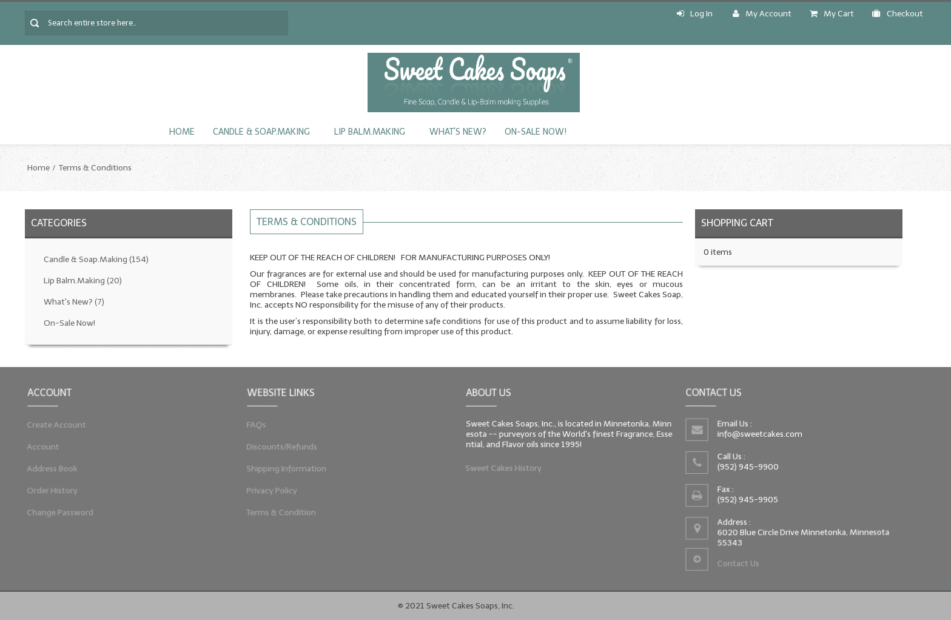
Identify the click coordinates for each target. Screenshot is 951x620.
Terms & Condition (278, 515)
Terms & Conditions (95, 168)
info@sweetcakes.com (758, 433)
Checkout (897, 13)
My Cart (832, 13)
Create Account (54, 423)
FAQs (252, 423)
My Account (762, 13)
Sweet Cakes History (501, 469)
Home (182, 132)
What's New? (457, 132)
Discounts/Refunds (279, 446)
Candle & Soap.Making (261, 132)
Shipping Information (284, 469)
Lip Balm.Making (369, 132)
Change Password (57, 515)
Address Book (49, 469)
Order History (49, 492)
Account (39, 446)
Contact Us (737, 565)
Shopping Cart (737, 223)
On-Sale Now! (535, 132)
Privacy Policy (269, 492)
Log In (695, 13)
